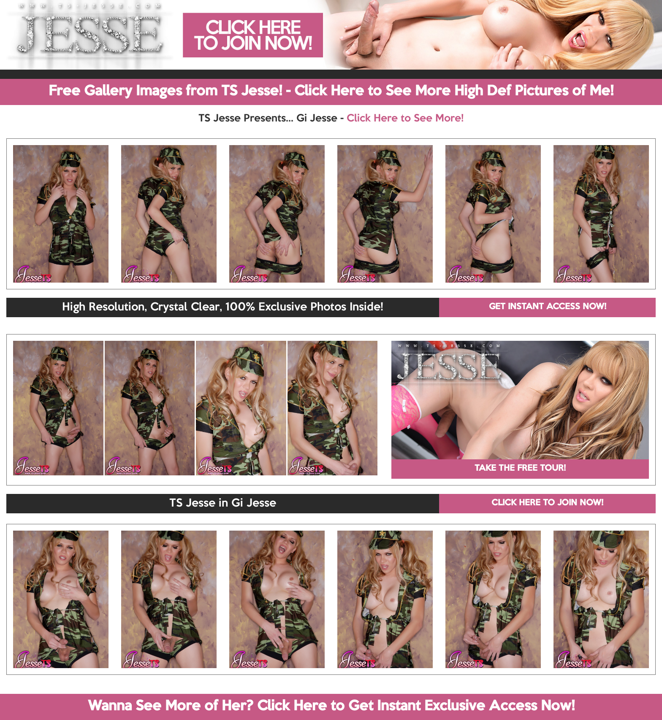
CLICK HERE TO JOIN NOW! (547, 503)
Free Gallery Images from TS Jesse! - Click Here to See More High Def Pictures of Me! (331, 91)
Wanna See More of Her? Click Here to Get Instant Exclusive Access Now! (331, 706)
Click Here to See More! (405, 118)
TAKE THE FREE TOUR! (520, 468)
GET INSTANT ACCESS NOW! (547, 307)
